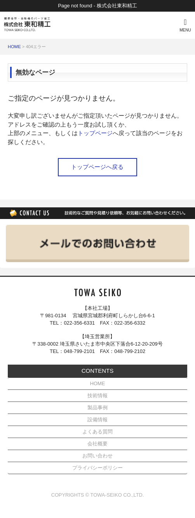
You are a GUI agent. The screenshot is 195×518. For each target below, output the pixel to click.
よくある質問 (97, 432)
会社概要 (97, 444)
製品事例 (97, 407)
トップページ (95, 133)
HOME (14, 46)
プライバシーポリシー (97, 468)
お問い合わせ (97, 456)
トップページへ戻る (97, 166)
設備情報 (97, 419)
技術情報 (97, 395)
